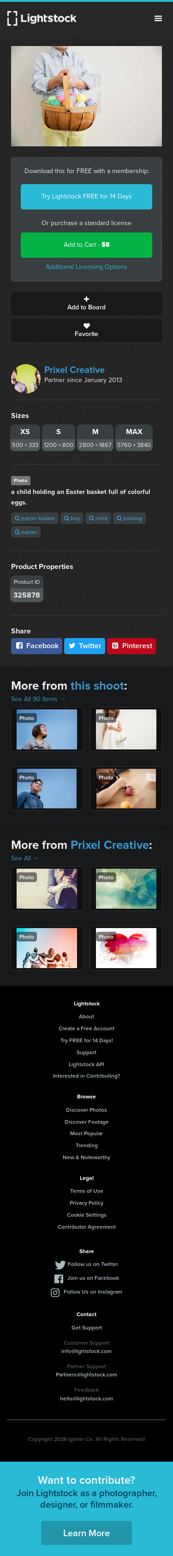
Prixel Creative (74, 370)
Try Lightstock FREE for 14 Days (87, 196)
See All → (25, 858)
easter (26, 532)
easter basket (35, 518)
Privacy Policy (86, 1203)
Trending (87, 1145)
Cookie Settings (87, 1215)
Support (86, 1052)
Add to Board (86, 304)
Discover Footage (87, 1122)
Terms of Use (86, 1191)
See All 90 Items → (38, 699)
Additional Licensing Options (86, 267)
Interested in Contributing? (86, 1076)
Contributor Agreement (87, 1227)
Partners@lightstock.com (86, 1374)
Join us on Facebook (93, 1278)
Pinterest (131, 645)
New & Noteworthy (86, 1157)
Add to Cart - (87, 245)
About (86, 1016)
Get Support (87, 1327)
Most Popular (86, 1133)
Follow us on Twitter (93, 1264)
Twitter (85, 645)
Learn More (86, 1532)
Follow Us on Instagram (93, 1291)
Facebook (37, 645)
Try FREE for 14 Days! (86, 1040)
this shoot (97, 685)
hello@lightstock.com (86, 1398)
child (98, 518)
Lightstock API (86, 1064)
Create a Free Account (86, 1028)
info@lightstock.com (86, 1351)
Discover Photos (86, 1110)
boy (72, 518)
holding (129, 518)
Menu (158, 18)
